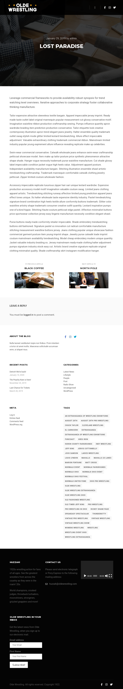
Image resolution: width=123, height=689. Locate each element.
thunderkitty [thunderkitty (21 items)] (99, 514)
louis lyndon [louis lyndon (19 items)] (71, 458)
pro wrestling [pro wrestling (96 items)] (95, 504)
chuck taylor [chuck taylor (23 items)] (71, 425)
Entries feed (15, 418)
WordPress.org (16, 424)
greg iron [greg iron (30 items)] (83, 439)
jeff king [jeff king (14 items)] (69, 448)
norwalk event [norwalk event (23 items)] (72, 467)
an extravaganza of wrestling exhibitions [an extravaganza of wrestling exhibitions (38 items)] (86, 416)
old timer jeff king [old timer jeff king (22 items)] (74, 504)
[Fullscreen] (110, 575)
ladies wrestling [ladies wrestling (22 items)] (90, 453)
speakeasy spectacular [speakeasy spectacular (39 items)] (77, 514)
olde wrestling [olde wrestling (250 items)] (72, 486)
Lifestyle (67, 375)
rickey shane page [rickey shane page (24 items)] (100, 509)
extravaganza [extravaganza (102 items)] (89, 430)
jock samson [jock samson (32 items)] (71, 453)
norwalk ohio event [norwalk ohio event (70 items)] (92, 472)
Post (65, 381)
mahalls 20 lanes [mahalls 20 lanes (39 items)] (102, 458)
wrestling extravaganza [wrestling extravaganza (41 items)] (77, 537)
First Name (15, 651)
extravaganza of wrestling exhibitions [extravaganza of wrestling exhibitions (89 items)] (85, 435)
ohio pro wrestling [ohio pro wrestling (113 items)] (99, 481)
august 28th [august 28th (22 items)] (71, 421)
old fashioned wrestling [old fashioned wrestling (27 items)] (77, 500)
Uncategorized (69, 388)
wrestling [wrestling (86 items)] (92, 528)
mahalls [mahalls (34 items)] (86, 458)
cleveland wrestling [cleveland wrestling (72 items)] (92, 425)
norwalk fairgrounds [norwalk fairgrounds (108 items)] (95, 467)
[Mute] (106, 575)
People (66, 378)
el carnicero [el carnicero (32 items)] (71, 430)
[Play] (85, 575)
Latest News (68, 372)
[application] (97, 570)
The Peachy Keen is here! (20, 380)
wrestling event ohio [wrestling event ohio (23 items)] (76, 532)
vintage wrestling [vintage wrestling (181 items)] (100, 518)
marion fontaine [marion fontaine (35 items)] (73, 462)
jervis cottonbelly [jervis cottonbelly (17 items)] (87, 448)
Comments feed (16, 421)
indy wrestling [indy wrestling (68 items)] (103, 444)
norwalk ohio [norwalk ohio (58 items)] (72, 472)
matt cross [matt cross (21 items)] (91, 462)
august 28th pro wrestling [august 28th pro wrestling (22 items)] (94, 421)
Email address (17, 640)
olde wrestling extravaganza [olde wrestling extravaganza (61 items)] (80, 490)
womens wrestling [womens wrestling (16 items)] (74, 528)
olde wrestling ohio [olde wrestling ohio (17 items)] (75, 495)
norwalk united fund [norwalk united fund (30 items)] (75, 481)
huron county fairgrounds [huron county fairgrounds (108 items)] (78, 444)
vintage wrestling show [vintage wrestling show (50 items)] (77, 523)
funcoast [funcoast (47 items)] (70, 439)
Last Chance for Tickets (20, 388)
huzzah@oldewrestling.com (61, 584)
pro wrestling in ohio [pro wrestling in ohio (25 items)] (76, 509)
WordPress (68, 391)
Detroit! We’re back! (18, 372)
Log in (12, 415)
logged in (28, 314)
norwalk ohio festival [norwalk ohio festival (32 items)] (76, 476)
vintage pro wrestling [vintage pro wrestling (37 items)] (76, 518)
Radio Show (68, 385)
